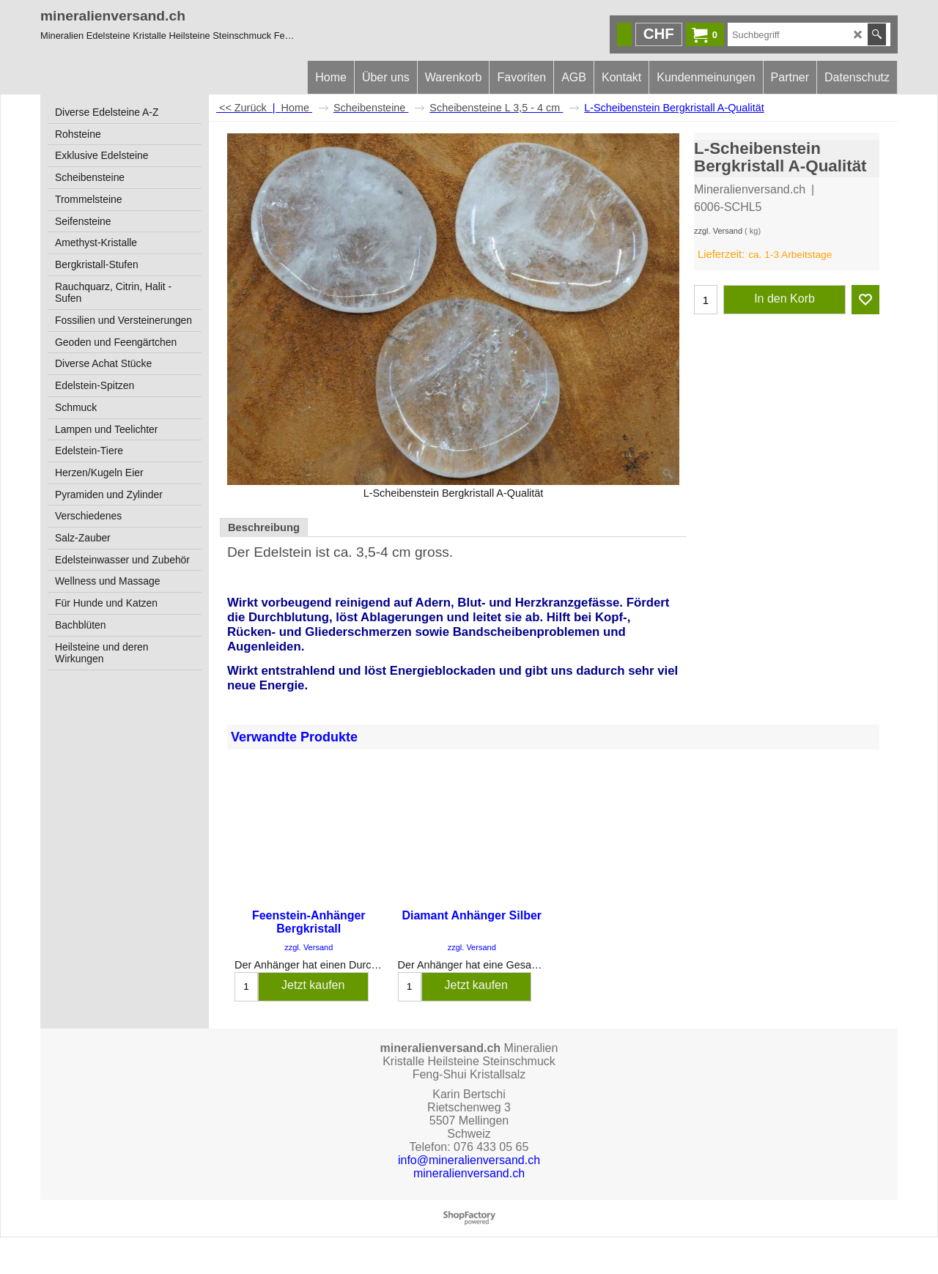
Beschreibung (264, 527)
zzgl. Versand (718, 230)
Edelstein (282, 552)
